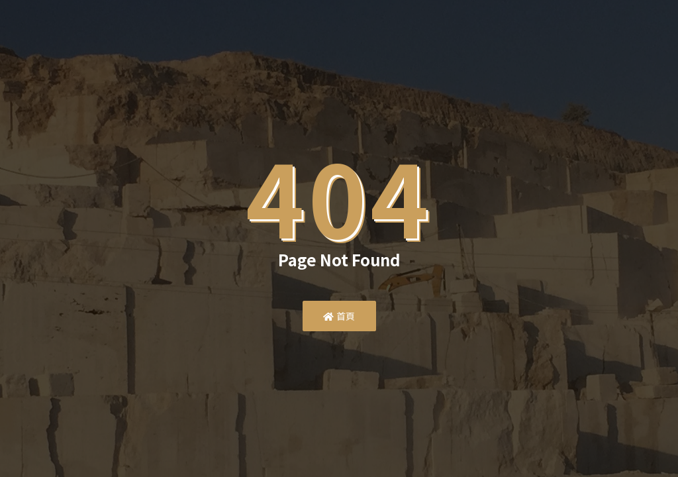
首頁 (339, 316)
